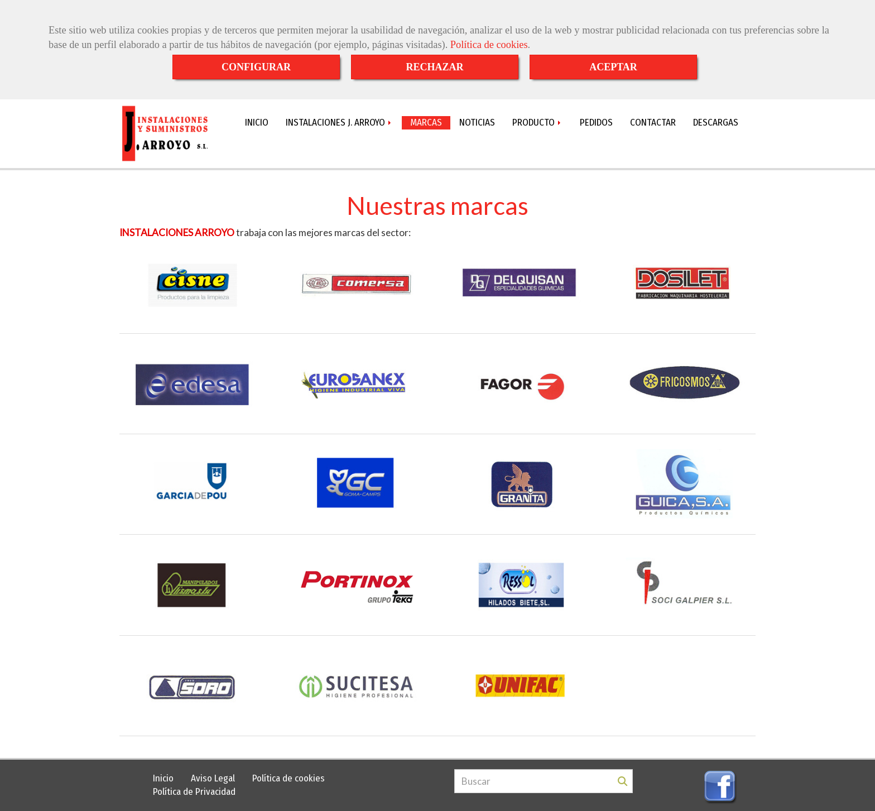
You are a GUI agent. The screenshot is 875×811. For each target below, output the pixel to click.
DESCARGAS (715, 122)
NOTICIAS (477, 122)
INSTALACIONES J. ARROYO (339, 122)
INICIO (256, 122)
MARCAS (426, 122)
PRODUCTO (537, 122)
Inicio (163, 778)
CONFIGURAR (256, 67)
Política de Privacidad (194, 792)
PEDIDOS (596, 122)
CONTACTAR (653, 122)
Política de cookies (489, 44)
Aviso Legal (213, 778)
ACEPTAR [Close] (613, 67)
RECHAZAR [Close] (434, 67)
